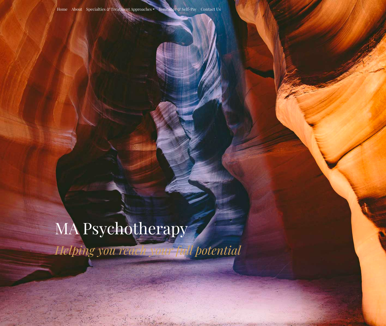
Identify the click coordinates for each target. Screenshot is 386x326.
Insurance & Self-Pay (178, 9)
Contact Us (211, 9)
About (76, 9)
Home (62, 9)
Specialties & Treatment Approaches (119, 9)
